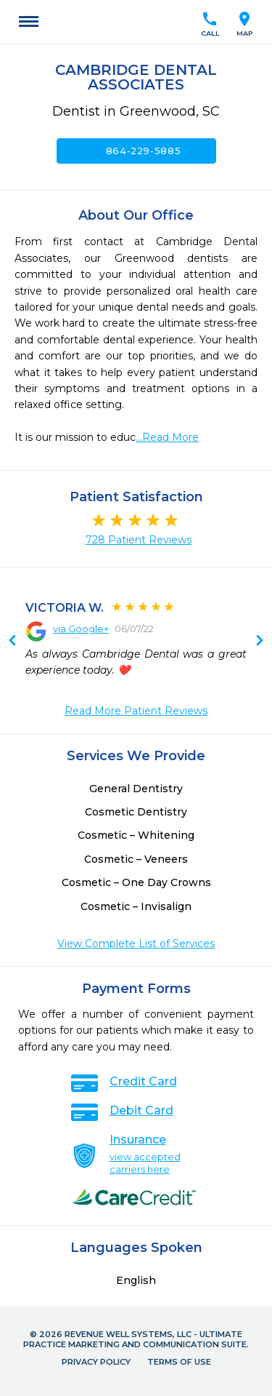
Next (12, 641)
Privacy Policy (96, 1362)
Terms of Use (179, 1362)
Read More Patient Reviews (136, 710)
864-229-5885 (136, 150)
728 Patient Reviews (138, 539)
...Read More (167, 437)
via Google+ (81, 628)
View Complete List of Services (136, 943)
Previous (259, 641)
